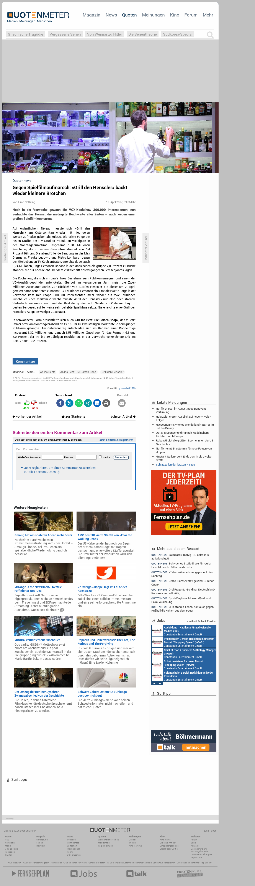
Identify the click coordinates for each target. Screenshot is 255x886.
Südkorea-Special (177, 34)
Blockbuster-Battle (169, 848)
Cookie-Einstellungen (201, 854)
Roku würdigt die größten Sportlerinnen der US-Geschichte (185, 442)
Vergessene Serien (65, 34)
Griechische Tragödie (25, 34)
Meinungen (153, 15)
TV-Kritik (133, 842)
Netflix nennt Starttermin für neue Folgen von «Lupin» (184, 450)
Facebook (10, 851)
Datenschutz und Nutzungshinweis (199, 850)
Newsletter (10, 842)
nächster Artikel (122, 416)
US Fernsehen (70, 862)
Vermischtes (73, 842)
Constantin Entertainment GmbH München (181, 630)
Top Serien (206, 862)
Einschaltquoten (97, 862)
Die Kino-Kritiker (167, 842)
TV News (83, 862)
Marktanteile (104, 842)
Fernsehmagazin (41, 862)
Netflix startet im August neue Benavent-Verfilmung (181, 410)
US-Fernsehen (74, 854)
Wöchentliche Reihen (108, 839)
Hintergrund (42, 839)
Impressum (196, 857)
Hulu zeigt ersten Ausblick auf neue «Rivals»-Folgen (184, 418)
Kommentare (25, 361)
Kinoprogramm (167, 862)
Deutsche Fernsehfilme (188, 862)
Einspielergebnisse (169, 845)
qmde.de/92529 (127, 388)
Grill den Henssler (112, 372)
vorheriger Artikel (27, 416)
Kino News (14, 862)
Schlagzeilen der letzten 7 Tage (175, 464)
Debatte (132, 839)
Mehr (208, 15)
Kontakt (194, 845)
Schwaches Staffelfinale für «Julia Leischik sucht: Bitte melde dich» (181, 565)
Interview (40, 845)
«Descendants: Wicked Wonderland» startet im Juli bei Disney (185, 426)
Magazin (91, 15)
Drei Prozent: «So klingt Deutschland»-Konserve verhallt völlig (183, 591)
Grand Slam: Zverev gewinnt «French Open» (182, 582)
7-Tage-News (11, 848)
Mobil (8, 845)
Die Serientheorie (142, 34)
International (73, 848)
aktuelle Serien (151, 862)
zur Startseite (73, 416)
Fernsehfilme (136, 862)
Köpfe (70, 851)
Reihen (39, 842)
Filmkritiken (56, 862)
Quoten (129, 15)
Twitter (8, 854)
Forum (191, 15)
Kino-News (165, 839)
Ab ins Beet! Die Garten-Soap (78, 372)
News (111, 15)
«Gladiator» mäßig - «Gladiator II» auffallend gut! (180, 556)
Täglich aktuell (105, 845)
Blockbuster (123, 862)
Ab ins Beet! (47, 372)
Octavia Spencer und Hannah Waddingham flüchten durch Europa (182, 434)
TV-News (71, 839)
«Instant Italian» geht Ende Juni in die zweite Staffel (183, 458)
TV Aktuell (26, 862)
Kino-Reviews (135, 845)
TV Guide (111, 862)
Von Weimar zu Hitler (104, 34)
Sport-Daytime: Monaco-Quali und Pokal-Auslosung (181, 600)
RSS (7, 839)
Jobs (193, 842)
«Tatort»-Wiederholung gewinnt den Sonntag (181, 574)
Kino (174, 15)
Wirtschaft (72, 845)
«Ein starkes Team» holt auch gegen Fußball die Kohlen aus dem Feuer (182, 608)
